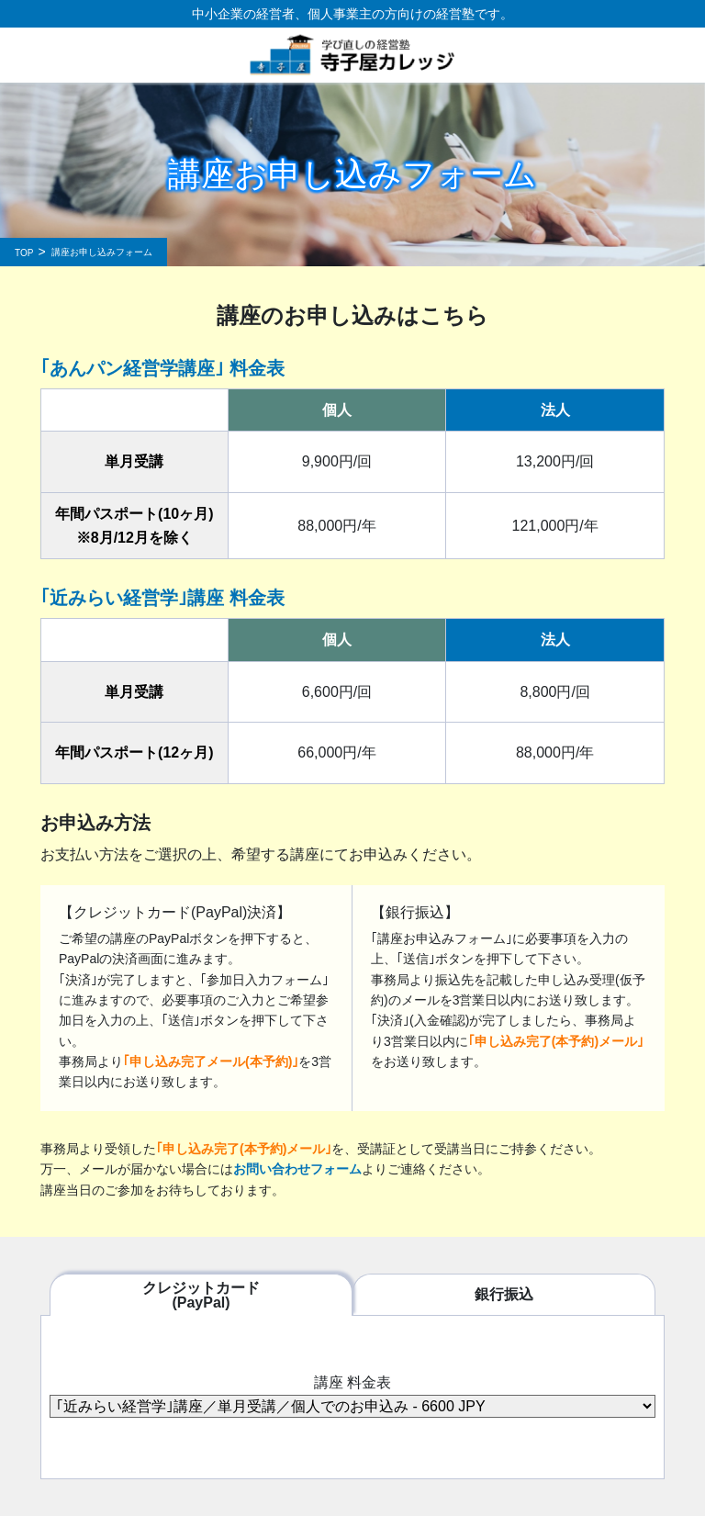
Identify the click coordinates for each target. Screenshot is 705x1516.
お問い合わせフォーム (297, 1169)
